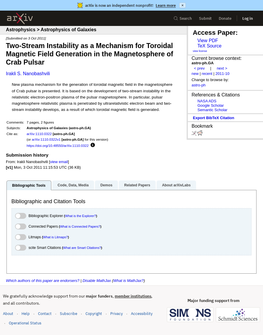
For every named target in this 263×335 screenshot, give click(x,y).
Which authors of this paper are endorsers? (42, 280)
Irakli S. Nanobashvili (28, 73)
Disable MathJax (97, 280)
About (8, 313)
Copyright (94, 313)
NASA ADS (207, 101)
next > (222, 68)
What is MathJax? (128, 280)
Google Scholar (211, 105)
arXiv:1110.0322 (39, 134)
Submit (205, 18)
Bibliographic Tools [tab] (28, 185)
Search (182, 18)
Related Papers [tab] (137, 185)
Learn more (166, 5)
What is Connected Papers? (80, 226)
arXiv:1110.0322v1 (46, 139)
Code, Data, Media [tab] (72, 185)
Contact (45, 313)
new (195, 73)
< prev (199, 68)
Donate (225, 18)
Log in (247, 18)
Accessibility (141, 313)
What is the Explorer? (80, 216)
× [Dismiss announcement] (182, 5)
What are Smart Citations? (82, 247)
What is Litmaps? (55, 237)
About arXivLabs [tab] (176, 185)
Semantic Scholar (213, 110)
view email (59, 162)
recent (207, 73)
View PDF (207, 40)
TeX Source (209, 45)
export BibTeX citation (213, 118)
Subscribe (68, 313)
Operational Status (25, 323)
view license (200, 51)
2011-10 (223, 73)
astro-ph (199, 85)
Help (26, 313)
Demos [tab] (106, 185)
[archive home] (20, 18)
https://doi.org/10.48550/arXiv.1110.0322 (57, 145)
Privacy (116, 313)
